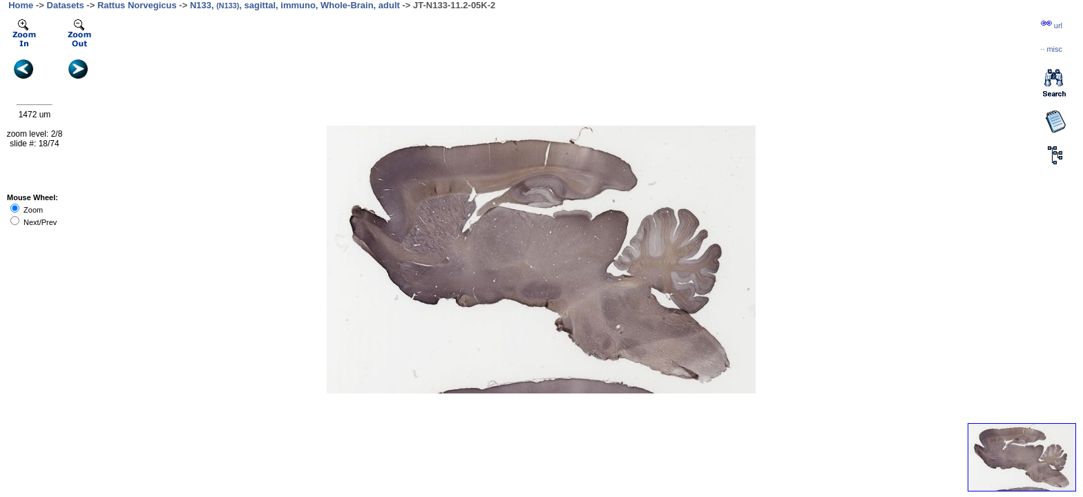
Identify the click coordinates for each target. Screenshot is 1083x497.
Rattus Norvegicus (137, 5)
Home (20, 5)
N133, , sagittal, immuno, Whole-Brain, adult (295, 5)
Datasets (65, 5)
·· (1051, 49)
